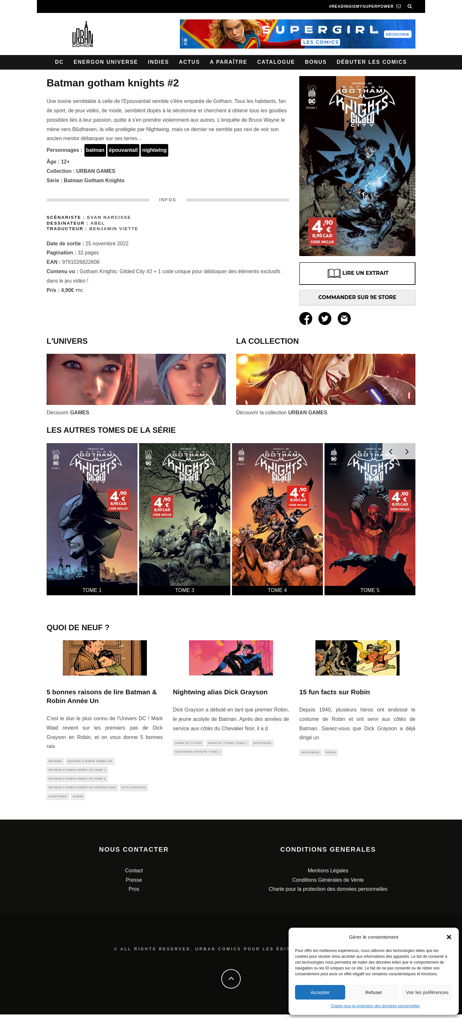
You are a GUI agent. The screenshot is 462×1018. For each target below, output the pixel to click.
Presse (134, 883)
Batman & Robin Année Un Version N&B (82, 790)
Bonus (316, 62)
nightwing (154, 150)
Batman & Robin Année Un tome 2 (77, 780)
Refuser (373, 992)
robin (78, 799)
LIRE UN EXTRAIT (357, 273)
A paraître (229, 62)
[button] (449, 937)
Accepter (320, 992)
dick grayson (134, 790)
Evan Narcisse (109, 217)
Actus (189, 62)
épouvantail (123, 150)
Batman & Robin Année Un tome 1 (77, 771)
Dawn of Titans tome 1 (227, 743)
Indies (158, 62)
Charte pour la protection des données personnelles (375, 1006)
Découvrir (68, 412)
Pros (134, 893)
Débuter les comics (372, 62)
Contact (134, 874)
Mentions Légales (328, 874)
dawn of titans (188, 743)
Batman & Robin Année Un (90, 761)
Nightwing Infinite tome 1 (197, 753)
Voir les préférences (427, 992)
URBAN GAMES (96, 171)
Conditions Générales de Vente (328, 883)
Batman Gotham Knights (94, 180)
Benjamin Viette (113, 228)
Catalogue (276, 62)
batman (95, 150)
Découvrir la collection (281, 412)
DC (59, 62)
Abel (97, 223)
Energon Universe (106, 62)
